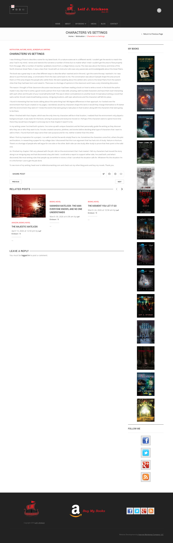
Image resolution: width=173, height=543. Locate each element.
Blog (103, 24)
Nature (23, 49)
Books (21, 222)
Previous (15, 182)
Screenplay (38, 49)
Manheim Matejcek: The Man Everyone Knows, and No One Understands (66, 209)
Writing (46, 49)
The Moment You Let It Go (102, 205)
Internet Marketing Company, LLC (151, 534)
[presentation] (117, 189)
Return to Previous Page (153, 34)
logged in (25, 255)
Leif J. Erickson (40, 523)
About (68, 24)
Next (119, 182)
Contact (114, 24)
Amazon (15, 222)
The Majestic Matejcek (25, 226)
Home (57, 24)
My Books (79, 24)
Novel (29, 49)
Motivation (80, 36)
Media (93, 24)
